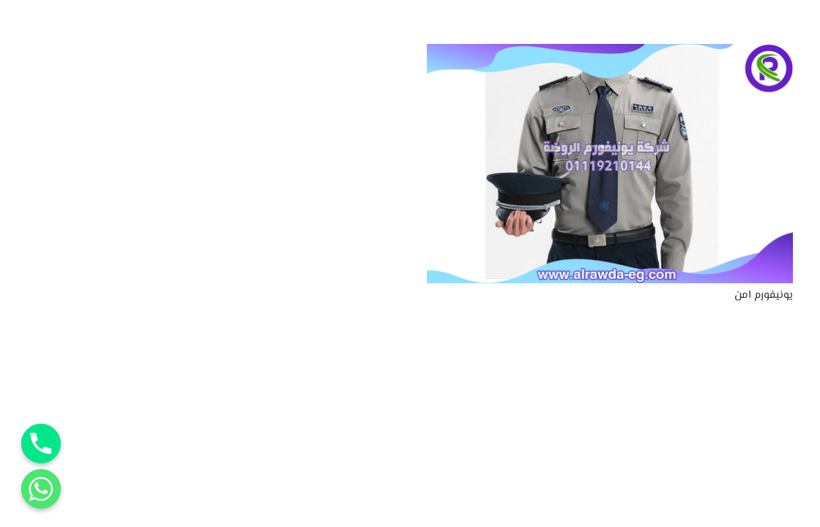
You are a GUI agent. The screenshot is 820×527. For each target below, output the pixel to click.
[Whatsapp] (41, 489)
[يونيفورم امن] (610, 53)
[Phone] (41, 443)
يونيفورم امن (763, 295)
